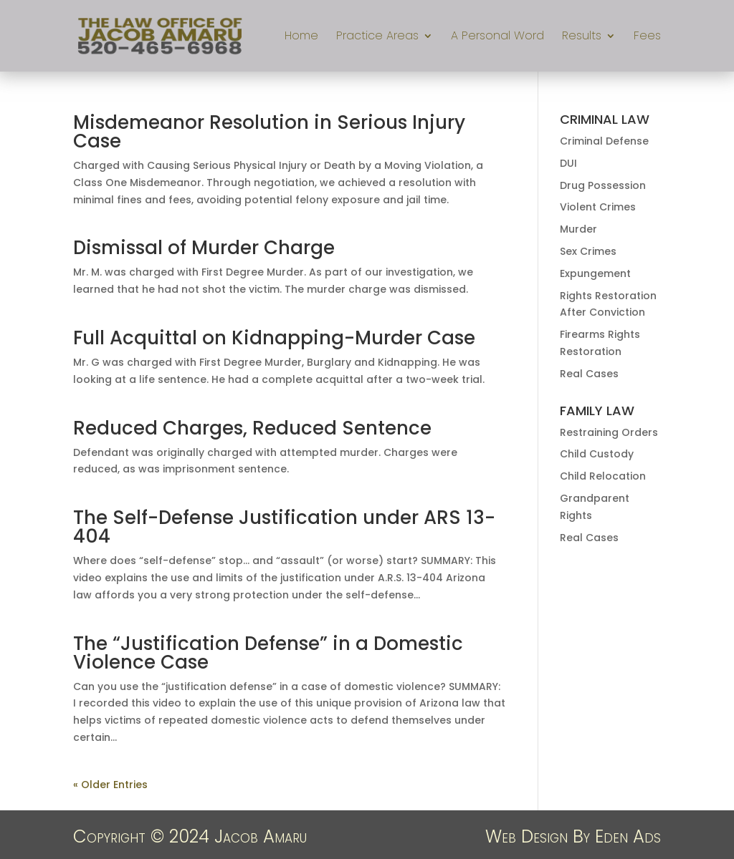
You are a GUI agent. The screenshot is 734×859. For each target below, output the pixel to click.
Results (581, 37)
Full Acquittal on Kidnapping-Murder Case (274, 338)
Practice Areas (377, 37)
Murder (578, 229)
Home (301, 37)
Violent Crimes (598, 207)
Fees (647, 37)
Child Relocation (603, 476)
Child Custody (597, 454)
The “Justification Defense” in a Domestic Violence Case (268, 653)
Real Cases (589, 374)
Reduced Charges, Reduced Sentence (252, 428)
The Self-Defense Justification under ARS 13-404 (284, 527)
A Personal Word (497, 37)
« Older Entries (110, 784)
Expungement (595, 273)
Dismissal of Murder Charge (204, 248)
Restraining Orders (609, 432)
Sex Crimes (588, 251)
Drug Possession (603, 185)
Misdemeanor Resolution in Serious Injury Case (269, 132)
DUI (568, 163)
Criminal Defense (604, 141)
